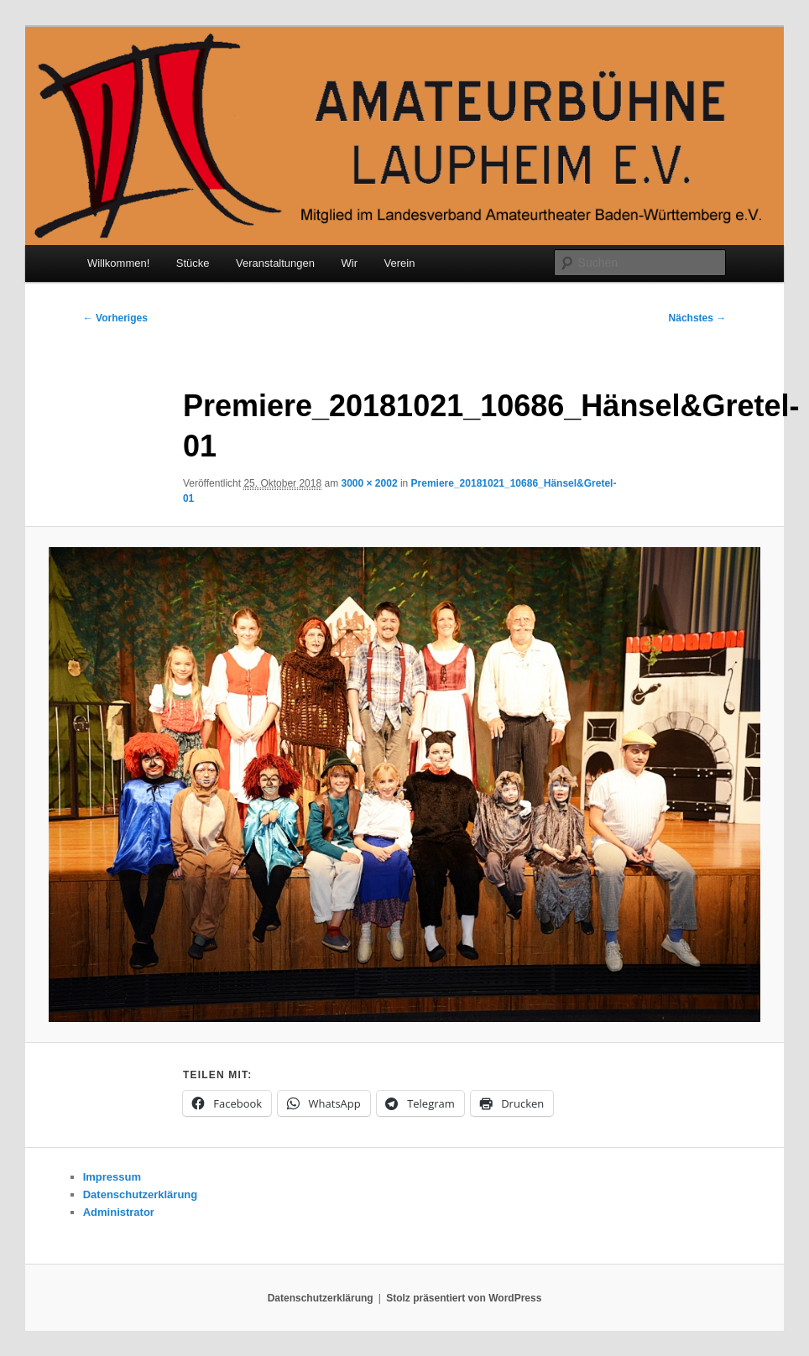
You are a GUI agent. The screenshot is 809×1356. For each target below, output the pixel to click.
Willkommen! (118, 263)
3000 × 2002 (369, 483)
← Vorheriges (115, 318)
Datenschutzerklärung (140, 1194)
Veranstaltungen (275, 263)
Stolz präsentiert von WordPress (463, 1298)
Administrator (118, 1212)
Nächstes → (698, 318)
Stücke (193, 263)
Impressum (112, 1177)
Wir (350, 263)
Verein (399, 263)
